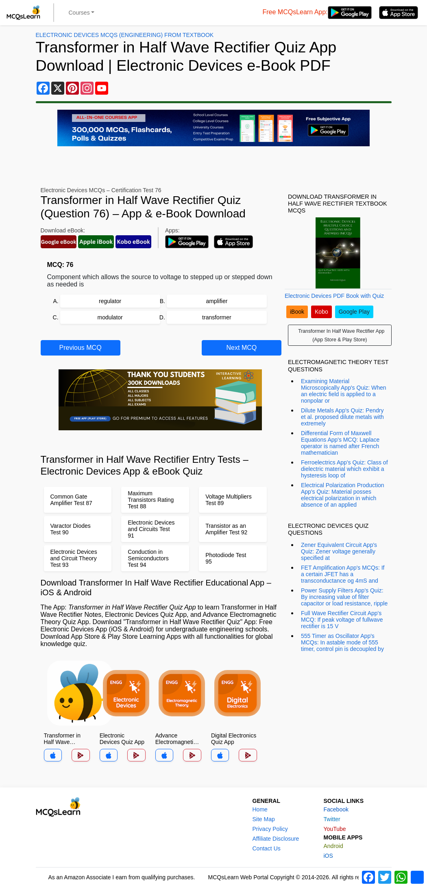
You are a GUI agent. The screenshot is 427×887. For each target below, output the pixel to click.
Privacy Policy (270, 829)
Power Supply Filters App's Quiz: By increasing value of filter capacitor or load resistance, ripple (344, 597)
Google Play (354, 311)
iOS (328, 855)
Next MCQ (242, 347)
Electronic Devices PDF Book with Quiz (334, 296)
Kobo (321, 311)
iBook (297, 311)
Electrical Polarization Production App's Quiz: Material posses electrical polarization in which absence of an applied (342, 495)
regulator (110, 301)
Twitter (332, 819)
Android (333, 846)
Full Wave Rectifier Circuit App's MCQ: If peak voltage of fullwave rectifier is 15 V (342, 619)
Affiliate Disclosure (276, 838)
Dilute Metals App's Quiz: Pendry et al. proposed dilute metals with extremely (342, 417)
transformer (216, 317)
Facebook (336, 809)
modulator (109, 317)
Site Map (264, 819)
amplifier (216, 301)
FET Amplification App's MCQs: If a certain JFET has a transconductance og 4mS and (342, 574)
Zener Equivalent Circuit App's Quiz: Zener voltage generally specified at (339, 551)
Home (260, 809)
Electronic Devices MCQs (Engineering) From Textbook (125, 35)
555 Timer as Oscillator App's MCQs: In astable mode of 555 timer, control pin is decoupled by (342, 642)
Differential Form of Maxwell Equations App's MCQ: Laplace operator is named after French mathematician (340, 443)
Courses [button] (79, 12)
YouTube (335, 829)
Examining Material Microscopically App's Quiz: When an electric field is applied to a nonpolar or (343, 391)
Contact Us (267, 848)
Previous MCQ (80, 347)
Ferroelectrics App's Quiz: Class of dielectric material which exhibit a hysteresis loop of (344, 469)
